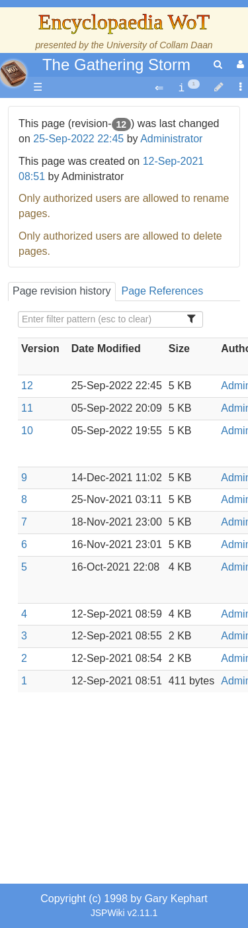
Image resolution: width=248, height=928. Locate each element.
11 (27, 408)
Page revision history (62, 291)
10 (27, 430)
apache (13, 73)
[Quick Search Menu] (217, 64)
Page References (163, 291)
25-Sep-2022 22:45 (78, 138)
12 (27, 385)
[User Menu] (238, 64)
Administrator (171, 138)
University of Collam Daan (159, 45)
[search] (217, 64)
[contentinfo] (188, 88)
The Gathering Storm (116, 64)
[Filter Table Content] (110, 319)
